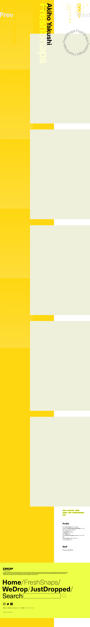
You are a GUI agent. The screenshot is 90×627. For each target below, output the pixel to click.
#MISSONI (65, 512)
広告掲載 (9, 608)
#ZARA (64, 515)
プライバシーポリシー (30, 608)
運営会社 (5, 608)
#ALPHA (64, 510)
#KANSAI (77, 510)
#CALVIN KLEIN (71, 510)
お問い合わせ (15, 608)
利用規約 (23, 608)
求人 (19, 608)
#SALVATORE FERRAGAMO (78, 512)
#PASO (69, 512)
